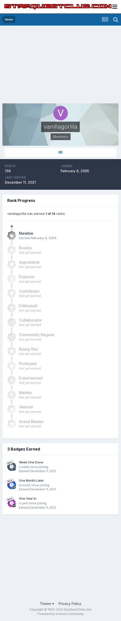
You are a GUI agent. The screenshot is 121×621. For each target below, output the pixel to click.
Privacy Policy (70, 604)
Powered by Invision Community (61, 614)
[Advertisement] (60, 62)
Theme (47, 604)
